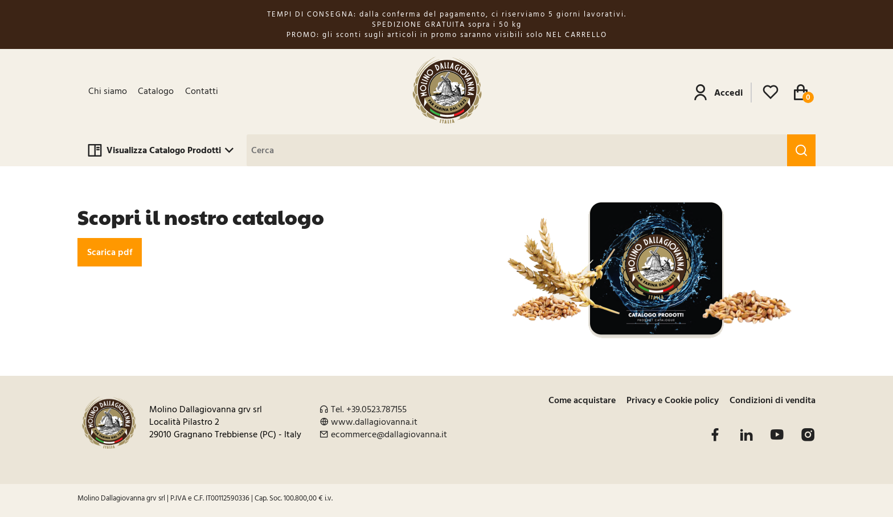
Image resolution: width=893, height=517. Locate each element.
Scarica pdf (109, 252)
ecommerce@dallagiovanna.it (389, 434)
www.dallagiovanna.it (374, 422)
